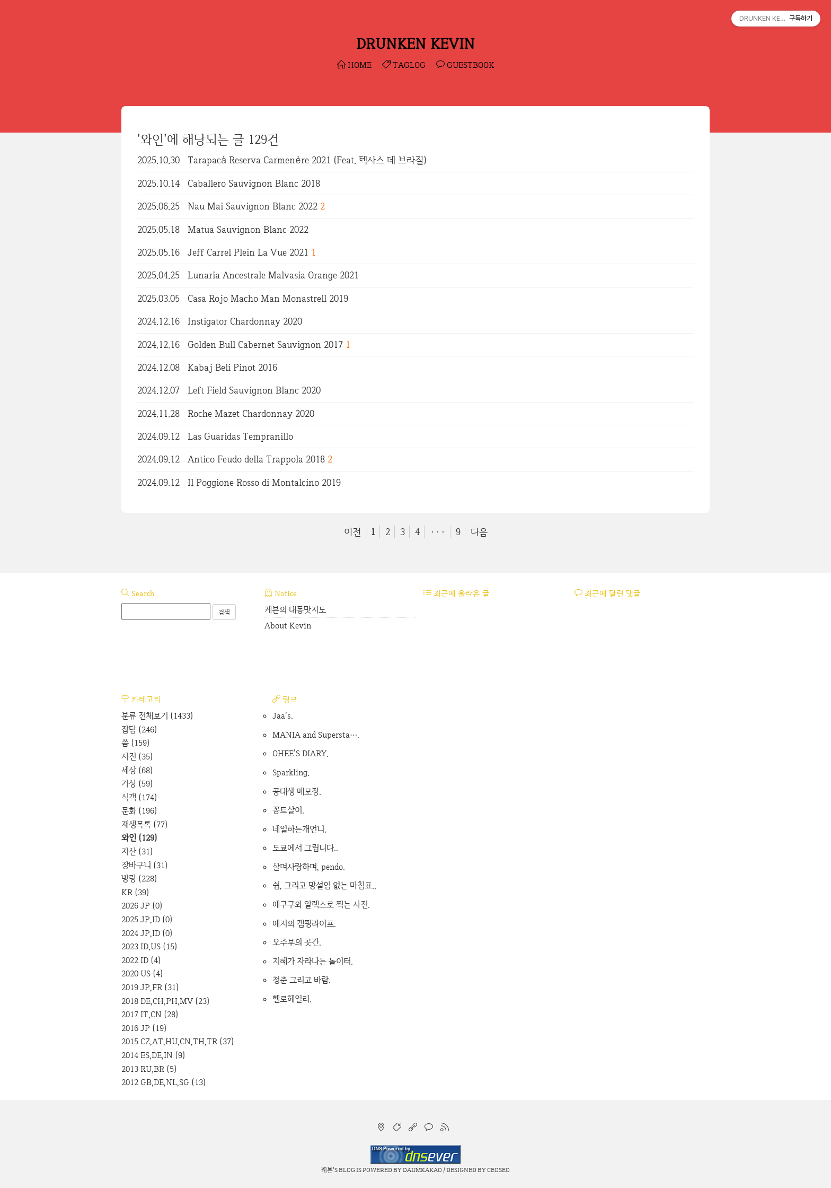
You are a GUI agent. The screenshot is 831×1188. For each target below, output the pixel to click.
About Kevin (287, 625)
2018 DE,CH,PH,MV (165, 1001)
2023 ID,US (149, 946)
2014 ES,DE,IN (153, 1055)
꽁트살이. (288, 810)
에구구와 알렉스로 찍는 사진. (321, 904)
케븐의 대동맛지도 (295, 609)
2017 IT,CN (150, 1014)
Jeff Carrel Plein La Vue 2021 (248, 252)
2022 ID (141, 960)
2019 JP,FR (150, 987)
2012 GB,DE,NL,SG (163, 1082)
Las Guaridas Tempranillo (240, 436)
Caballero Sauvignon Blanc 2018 (254, 183)
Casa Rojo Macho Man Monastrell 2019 (268, 298)
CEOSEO (498, 1170)
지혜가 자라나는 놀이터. (312, 961)
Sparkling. (291, 772)
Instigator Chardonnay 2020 (245, 321)
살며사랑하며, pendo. (308, 866)
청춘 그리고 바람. (301, 979)
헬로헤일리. (292, 998)
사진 (137, 756)
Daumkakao (422, 1170)
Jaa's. (282, 715)
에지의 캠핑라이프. (304, 923)
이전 (352, 532)
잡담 (139, 729)
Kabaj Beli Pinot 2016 (232, 367)
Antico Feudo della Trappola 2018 (256, 459)
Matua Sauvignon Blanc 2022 (248, 229)
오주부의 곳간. (296, 942)
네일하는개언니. (299, 829)
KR (135, 892)
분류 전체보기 (157, 715)
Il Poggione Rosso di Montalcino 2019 (264, 482)
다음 (479, 532)
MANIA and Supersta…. (315, 734)
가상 (137, 783)
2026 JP (142, 905)
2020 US (142, 973)
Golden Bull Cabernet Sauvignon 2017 (265, 344)
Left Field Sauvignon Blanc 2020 (254, 390)
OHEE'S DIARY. (300, 753)
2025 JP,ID (147, 919)
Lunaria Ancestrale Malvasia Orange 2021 (273, 275)
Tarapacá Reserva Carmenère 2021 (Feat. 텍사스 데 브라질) (307, 160)
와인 (139, 837)
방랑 (139, 878)
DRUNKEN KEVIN (415, 43)
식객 (139, 797)
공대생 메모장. (296, 791)
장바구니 (144, 865)
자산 (137, 851)
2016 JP (144, 1028)
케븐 (327, 1170)
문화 (139, 810)
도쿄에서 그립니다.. (305, 847)
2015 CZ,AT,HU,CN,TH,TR (177, 1041)
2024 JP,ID (147, 933)
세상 (137, 770)
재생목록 (144, 824)
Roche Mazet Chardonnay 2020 (251, 413)
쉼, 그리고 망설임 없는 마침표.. (324, 885)
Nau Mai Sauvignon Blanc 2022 (252, 206)
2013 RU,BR (149, 1069)
